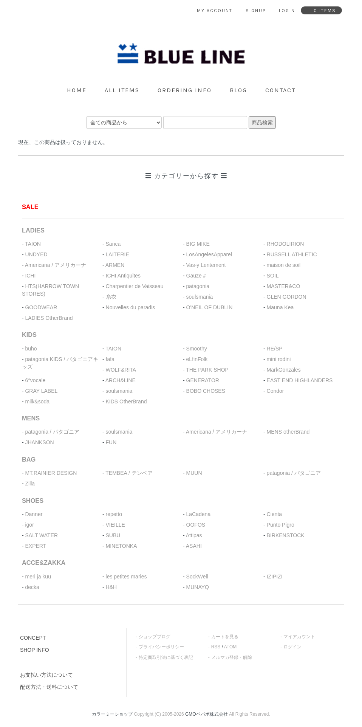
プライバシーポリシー (161, 646)
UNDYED (36, 254)
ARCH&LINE (120, 380)
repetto (114, 514)
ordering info (185, 90)
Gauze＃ (196, 276)
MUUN (194, 473)
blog (238, 90)
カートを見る (224, 636)
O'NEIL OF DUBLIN (209, 307)
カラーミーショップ (112, 714)
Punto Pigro (280, 525)
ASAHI (194, 546)
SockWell (197, 577)
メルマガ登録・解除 (231, 657)
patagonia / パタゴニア (52, 432)
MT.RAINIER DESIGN (51, 473)
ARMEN (115, 265)
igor (29, 525)
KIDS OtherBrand (126, 401)
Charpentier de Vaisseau (135, 286)
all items (122, 90)
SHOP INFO (34, 650)
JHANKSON (39, 442)
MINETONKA (121, 546)
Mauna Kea (280, 307)
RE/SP (275, 349)
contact (280, 90)
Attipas (194, 535)
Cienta (274, 514)
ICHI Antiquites (123, 276)
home (77, 90)
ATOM (230, 646)
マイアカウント (299, 636)
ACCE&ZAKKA (43, 562)
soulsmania (199, 297)
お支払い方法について (46, 675)
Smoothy (196, 349)
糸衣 (111, 297)
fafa (110, 359)
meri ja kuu (38, 577)
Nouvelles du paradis (130, 307)
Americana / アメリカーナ (56, 265)
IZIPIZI (275, 577)
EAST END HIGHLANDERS (300, 380)
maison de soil (284, 265)
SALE (30, 206)
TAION (33, 244)
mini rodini (279, 359)
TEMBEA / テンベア (128, 473)
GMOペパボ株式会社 (206, 714)
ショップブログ (154, 636)
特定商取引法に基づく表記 (166, 657)
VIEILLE (115, 525)
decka (32, 587)
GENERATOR (202, 380)
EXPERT (35, 546)
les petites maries (126, 577)
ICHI (30, 276)
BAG (29, 459)
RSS (216, 646)
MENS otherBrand (288, 432)
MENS (31, 418)
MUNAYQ (197, 587)
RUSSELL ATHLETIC (292, 254)
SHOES (32, 500)
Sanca (113, 244)
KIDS (29, 334)
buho (31, 349)
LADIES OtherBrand (49, 318)
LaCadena (198, 514)
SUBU (113, 535)
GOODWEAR (41, 307)
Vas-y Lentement (206, 265)
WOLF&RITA (121, 370)
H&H (111, 587)
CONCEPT (33, 638)
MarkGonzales (284, 370)
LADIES (33, 230)
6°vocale (35, 380)
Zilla (30, 484)
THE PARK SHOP (207, 370)
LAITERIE (117, 254)
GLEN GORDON (286, 297)
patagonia (198, 286)
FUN (111, 442)
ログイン (292, 646)
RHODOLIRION (285, 244)
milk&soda (37, 401)
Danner (33, 514)
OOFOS (196, 525)
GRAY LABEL (41, 391)
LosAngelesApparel (209, 254)
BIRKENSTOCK (286, 535)
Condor (275, 391)
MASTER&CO (283, 286)
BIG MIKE (198, 244)
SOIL (273, 276)
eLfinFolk (197, 359)
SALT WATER (41, 535)
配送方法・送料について (49, 687)
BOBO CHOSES (205, 391)
